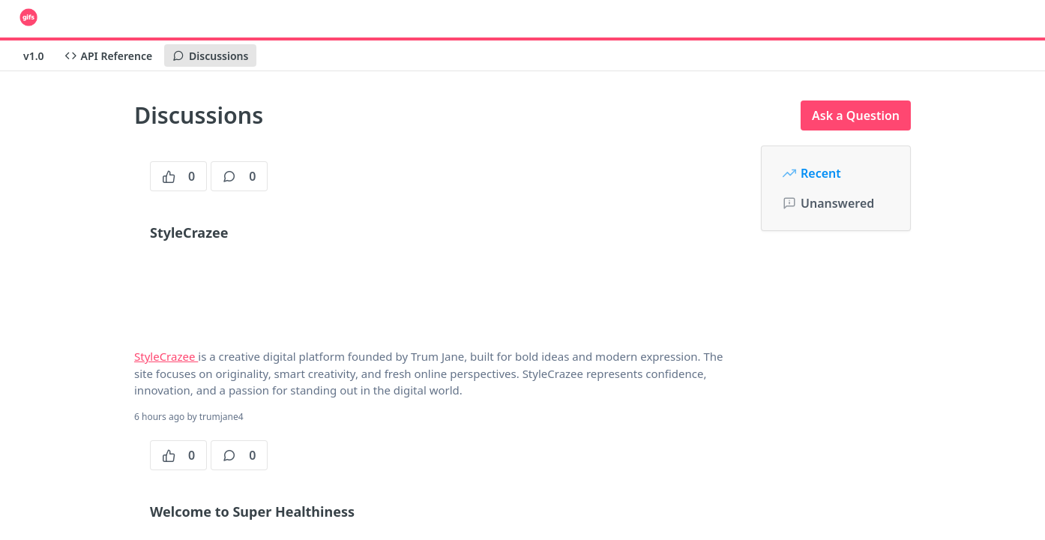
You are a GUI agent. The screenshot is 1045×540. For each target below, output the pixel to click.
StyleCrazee (166, 356)
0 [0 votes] (178, 176)
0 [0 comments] (239, 176)
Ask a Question (856, 115)
